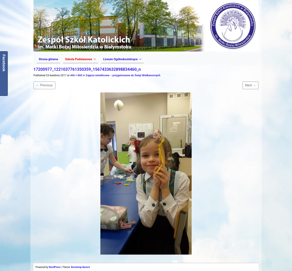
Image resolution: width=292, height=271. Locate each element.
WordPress (55, 267)
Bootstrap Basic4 (80, 267)
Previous (44, 85)
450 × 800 (76, 75)
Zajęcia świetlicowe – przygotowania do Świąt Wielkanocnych (123, 75)
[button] (80, 59)
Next (250, 85)
